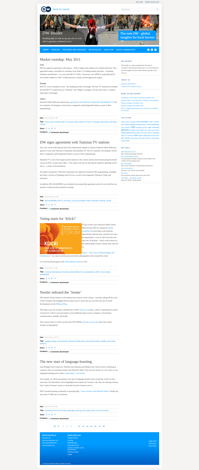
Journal (74, 201)
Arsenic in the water (90, 322)
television (113, 122)
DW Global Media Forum (129, 156)
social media (125, 141)
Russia (138, 124)
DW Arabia (142, 138)
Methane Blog (61, 304)
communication (62, 341)
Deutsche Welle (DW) (128, 84)
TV (125, 135)
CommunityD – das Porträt (74, 373)
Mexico (148, 138)
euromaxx (67, 201)
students (106, 410)
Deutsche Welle (74, 341)
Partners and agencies (74, 50)
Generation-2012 (73, 445)
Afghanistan (147, 135)
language (71, 410)
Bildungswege (72, 443)
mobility (103, 341)
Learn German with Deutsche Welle (94, 391)
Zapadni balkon (73, 438)
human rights (105, 272)
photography (44, 274)
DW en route (95, 50)
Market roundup (146, 124)
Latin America (125, 127)
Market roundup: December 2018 (132, 103)
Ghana (151, 122)
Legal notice (153, 441)
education (133, 130)
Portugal (96, 122)
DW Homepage (126, 163)
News (89, 201)
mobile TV (82, 122)
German (56, 410)
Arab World (134, 138)
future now (84, 310)
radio (149, 127)
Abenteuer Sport (73, 452)
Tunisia (42, 124)
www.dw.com (46, 438)
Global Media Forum (73, 262)
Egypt (142, 130)
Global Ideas (125, 122)
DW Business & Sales (128, 152)
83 (83, 426)
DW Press (124, 173)
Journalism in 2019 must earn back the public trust (137, 98)
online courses (96, 410)
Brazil (138, 133)
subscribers (104, 122)
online (136, 135)
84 (87, 426)
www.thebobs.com (48, 445)
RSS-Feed (152, 444)
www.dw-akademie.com (50, 440)
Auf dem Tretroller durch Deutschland (76, 448)
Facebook (65, 272)
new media (111, 341)
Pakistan (132, 124)
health (97, 341)
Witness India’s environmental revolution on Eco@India (139, 100)
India (76, 122)
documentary (155, 138)
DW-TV (64, 122)
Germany (63, 410)
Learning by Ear (141, 127)
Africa (47, 122)
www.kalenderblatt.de (49, 443)
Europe (70, 122)
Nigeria (141, 135)
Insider (70, 454)
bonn (157, 135)
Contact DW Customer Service (131, 86)
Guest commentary (125, 50)
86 (95, 426)
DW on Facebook (127, 168)
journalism (82, 201)
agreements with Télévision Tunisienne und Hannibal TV (91, 102)
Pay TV (89, 122)
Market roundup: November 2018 (132, 106)
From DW (55, 50)
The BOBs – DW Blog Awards (131, 178)
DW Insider (52, 33)
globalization (90, 272)
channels (57, 122)
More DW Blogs (152, 2)
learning (78, 410)
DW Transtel (125, 138)
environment (89, 341)
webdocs (43, 344)
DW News (144, 133)
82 (79, 426)
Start (46, 50)
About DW (109, 50)
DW (82, 341)
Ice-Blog (70, 440)
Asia (51, 122)
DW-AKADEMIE (51, 201)
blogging (48, 341)
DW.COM (139, 2)
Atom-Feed (152, 446)
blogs (54, 341)
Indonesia (155, 127)
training (102, 201)
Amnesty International (53, 272)
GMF (98, 272)
